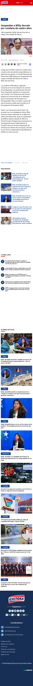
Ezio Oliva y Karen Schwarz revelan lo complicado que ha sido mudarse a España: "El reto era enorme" (18, 262)
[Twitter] (12, 611)
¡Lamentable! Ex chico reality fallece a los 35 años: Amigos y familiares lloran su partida (18, 269)
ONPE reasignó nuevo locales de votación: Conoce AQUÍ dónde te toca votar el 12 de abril (17, 289)
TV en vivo (4, 646)
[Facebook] (10, 611)
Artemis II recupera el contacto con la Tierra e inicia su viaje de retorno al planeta (16, 490)
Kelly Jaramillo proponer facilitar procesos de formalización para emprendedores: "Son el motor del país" (20, 177)
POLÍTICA (17, 162)
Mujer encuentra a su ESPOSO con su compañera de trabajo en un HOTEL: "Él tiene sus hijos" (18, 276)
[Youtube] (15, 611)
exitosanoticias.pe (10, 631)
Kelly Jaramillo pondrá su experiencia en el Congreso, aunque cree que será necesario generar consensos (21, 188)
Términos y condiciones (8, 649)
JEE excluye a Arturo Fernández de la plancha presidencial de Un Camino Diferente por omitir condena (22, 220)
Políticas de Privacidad (8, 652)
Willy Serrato (25, 162)
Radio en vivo (5, 654)
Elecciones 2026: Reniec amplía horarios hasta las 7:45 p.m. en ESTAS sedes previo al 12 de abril (16, 552)
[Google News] (20, 611)
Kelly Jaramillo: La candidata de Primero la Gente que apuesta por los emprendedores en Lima (16, 458)
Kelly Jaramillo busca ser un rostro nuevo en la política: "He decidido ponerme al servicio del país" (21, 198)
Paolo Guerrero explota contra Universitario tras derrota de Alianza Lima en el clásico (18, 282)
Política (4, 19)
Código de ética (6, 641)
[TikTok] (23, 611)
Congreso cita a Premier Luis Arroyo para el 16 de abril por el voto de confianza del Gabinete (22, 209)
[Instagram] (18, 611)
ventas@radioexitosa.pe (12, 627)
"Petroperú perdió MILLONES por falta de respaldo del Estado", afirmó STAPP (14, 520)
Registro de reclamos (7, 644)
